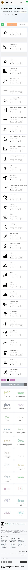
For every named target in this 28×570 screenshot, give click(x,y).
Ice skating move (14, 311)
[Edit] (13, 34)
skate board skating (14, 78)
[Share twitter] (9, 14)
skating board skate (14, 88)
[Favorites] (16, 34)
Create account (12, 545)
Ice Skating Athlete (14, 369)
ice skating (12, 204)
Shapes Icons (12, 544)
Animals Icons (3, 541)
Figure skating (13, 330)
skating (11, 30)
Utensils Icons (3, 544)
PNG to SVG (3, 538)
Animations (22, 24)
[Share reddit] (5, 14)
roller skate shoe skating (15, 97)
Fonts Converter (4, 540)
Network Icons (12, 543)
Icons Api (20, 544)
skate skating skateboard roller (17, 156)
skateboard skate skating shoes (17, 146)
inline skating (13, 195)
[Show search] (11, 2)
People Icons (3, 543)
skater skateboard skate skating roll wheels (18, 117)
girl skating (12, 321)
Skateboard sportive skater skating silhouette (18, 360)
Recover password (22, 545)
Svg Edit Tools (12, 538)
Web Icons (23, 524)
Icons (12, 24)
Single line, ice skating (15, 243)
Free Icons (14, 524)
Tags (18, 524)
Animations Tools (12, 540)
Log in (21, 2)
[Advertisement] (14, 19)
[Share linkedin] (16, 14)
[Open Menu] (15, 2)
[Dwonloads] (19, 34)
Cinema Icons (21, 543)
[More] (21, 34)
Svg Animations (21, 540)
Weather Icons (21, 541)
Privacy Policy (3, 547)
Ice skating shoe (13, 340)
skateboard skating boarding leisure (18, 185)
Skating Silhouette (14, 350)
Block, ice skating (14, 233)
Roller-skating (13, 292)
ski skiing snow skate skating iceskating (18, 107)
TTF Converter (21, 538)
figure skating (13, 175)
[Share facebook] (2, 14)
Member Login (3, 545)
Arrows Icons (12, 541)
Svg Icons (2, 2)
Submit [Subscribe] (23, 562)
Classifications (23, 11)
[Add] (11, 34)
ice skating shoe (13, 44)
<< (2, 380)
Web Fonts (7, 524)
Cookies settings (12, 547)
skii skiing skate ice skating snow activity (18, 127)
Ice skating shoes (14, 301)
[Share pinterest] (12, 14)
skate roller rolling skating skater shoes (18, 136)
